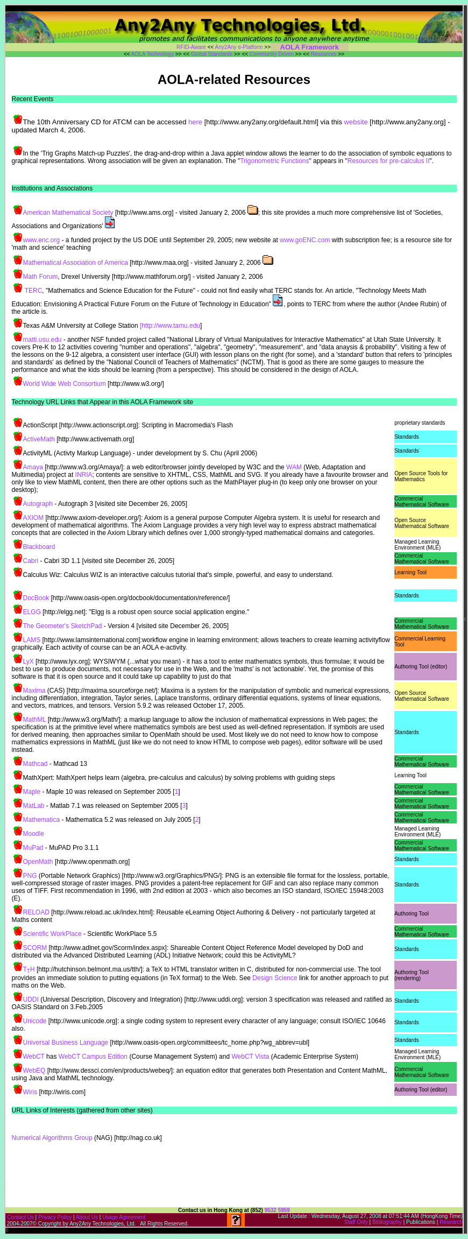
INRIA (84, 474)
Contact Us (20, 1217)
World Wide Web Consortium (64, 384)
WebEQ (34, 1070)
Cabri (31, 561)
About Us (88, 1217)
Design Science (274, 978)
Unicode (35, 1021)
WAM (294, 467)
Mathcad (35, 764)
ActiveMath (39, 439)
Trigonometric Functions (274, 161)
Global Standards (211, 54)
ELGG (32, 612)
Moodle (33, 833)
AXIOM (33, 518)
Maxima (34, 690)
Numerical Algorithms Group (52, 1138)
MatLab (34, 805)
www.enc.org (41, 240)
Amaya (33, 467)
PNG (30, 875)
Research (451, 1222)
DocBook (36, 598)
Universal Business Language (66, 1042)
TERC (33, 290)
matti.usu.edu (42, 339)
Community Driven (272, 54)
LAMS (32, 640)
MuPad (33, 847)
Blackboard (39, 547)
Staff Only (356, 1222)
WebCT (34, 1056)
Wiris (30, 1092)
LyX (28, 661)
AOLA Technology (152, 54)
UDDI (31, 999)
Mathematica (41, 819)
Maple (32, 792)
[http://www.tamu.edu (169, 325)
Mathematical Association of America (75, 262)
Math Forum (40, 276)
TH (29, 969)
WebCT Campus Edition (93, 1056)
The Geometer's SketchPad (62, 626)
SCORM (35, 948)
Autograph (38, 504)
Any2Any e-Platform (239, 47)
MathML (34, 719)
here (195, 122)
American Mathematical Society (68, 212)
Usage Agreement (123, 1217)
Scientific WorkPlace (52, 934)
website (355, 122)
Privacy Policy (55, 1217)
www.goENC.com (305, 240)
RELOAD (36, 912)
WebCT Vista (250, 1056)
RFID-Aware (191, 47)
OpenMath (38, 861)
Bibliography (387, 1222)
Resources (324, 54)
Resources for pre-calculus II (389, 161)
